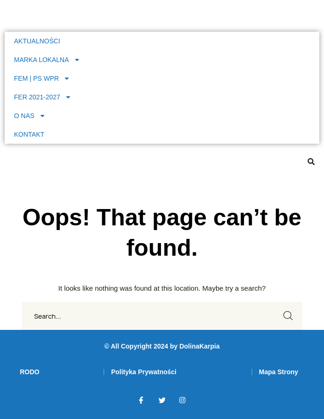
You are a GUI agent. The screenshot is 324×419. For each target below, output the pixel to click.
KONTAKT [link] (29, 134)
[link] (29, 372)
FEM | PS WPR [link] (42, 78)
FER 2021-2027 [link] (42, 97)
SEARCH (288, 316)
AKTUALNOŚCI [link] (37, 41)
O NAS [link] (30, 116)
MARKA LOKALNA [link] (47, 60)
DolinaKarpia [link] (199, 346)
